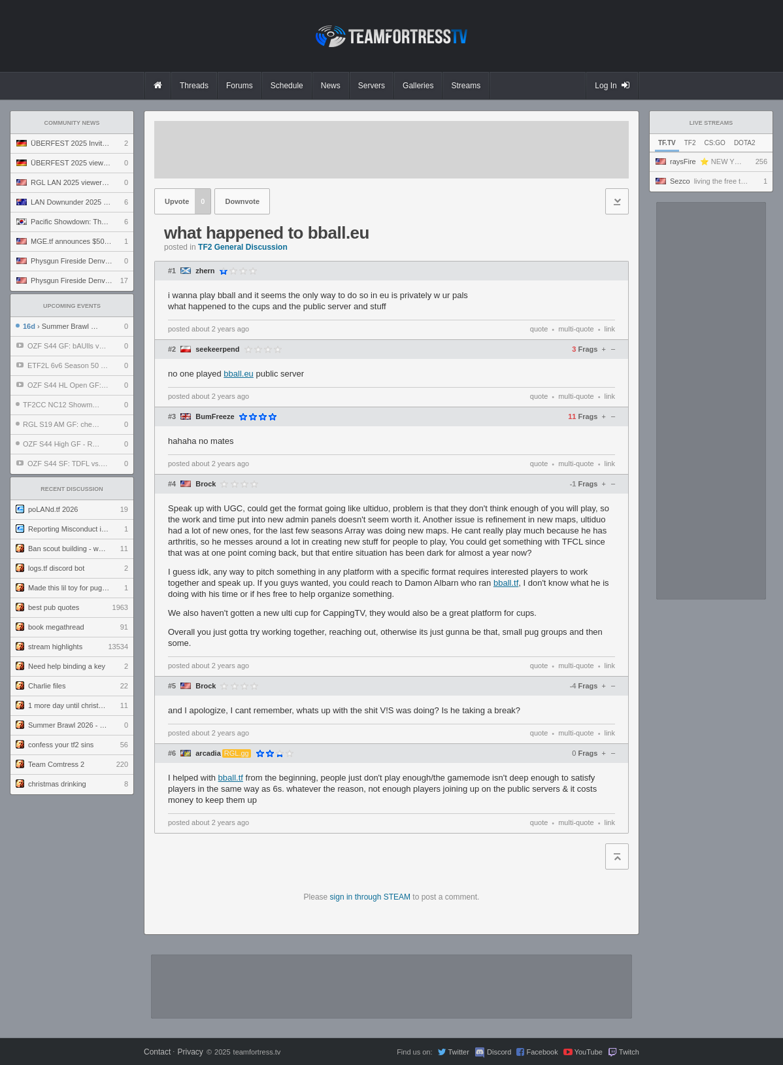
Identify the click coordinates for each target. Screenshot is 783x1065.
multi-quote (575, 329)
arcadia (208, 753)
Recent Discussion (72, 489)
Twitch (629, 1052)
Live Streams (711, 123)
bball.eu (239, 374)
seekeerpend (217, 349)
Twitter (458, 1052)
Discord (499, 1052)
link (609, 329)
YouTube (589, 1052)
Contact (157, 1052)
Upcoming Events (72, 306)
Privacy (190, 1052)
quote (539, 329)
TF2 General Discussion (243, 247)
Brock (205, 484)
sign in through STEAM (370, 897)
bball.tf (505, 583)
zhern (204, 271)
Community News (72, 123)
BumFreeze (214, 416)
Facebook (542, 1052)
